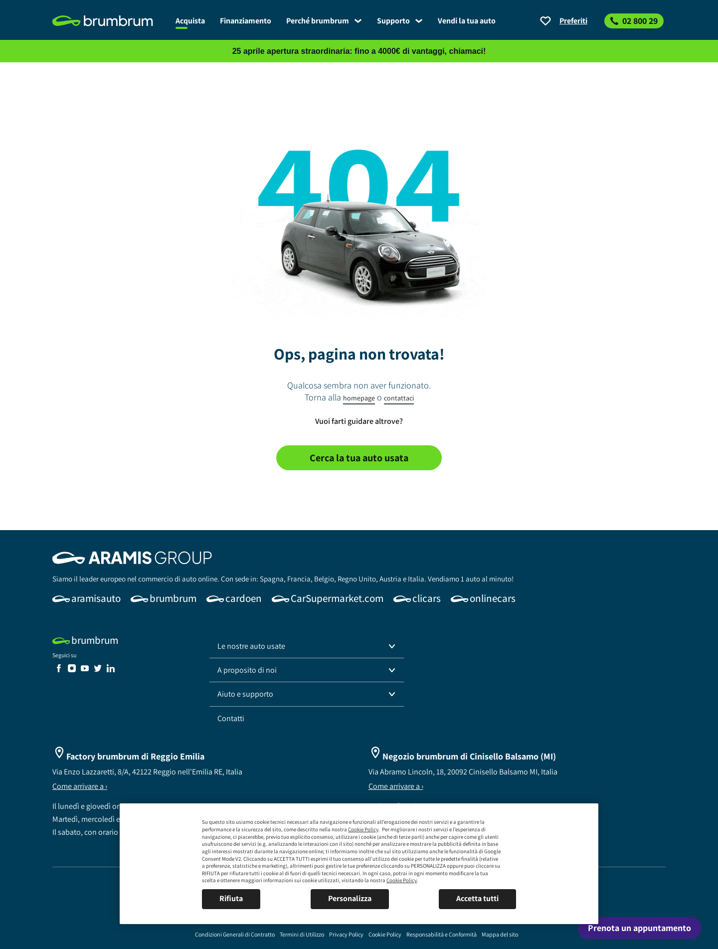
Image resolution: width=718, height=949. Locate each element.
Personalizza (349, 898)
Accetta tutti (477, 898)
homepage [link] (359, 397)
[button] (306, 646)
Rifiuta (231, 898)
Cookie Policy (363, 829)
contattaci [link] (399, 397)
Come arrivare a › (79, 786)
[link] (110, 20)
